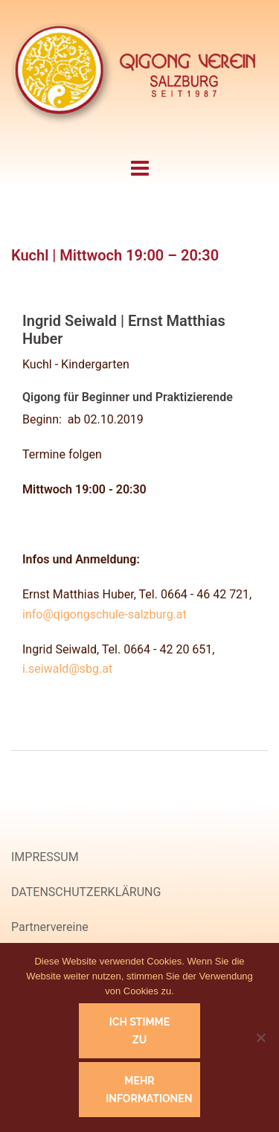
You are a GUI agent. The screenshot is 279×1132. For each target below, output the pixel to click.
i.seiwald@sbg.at (67, 669)
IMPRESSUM (45, 857)
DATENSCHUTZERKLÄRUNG (86, 892)
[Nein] (260, 1037)
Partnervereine (50, 927)
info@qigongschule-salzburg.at (104, 614)
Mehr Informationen (149, 1089)
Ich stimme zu (139, 1031)
